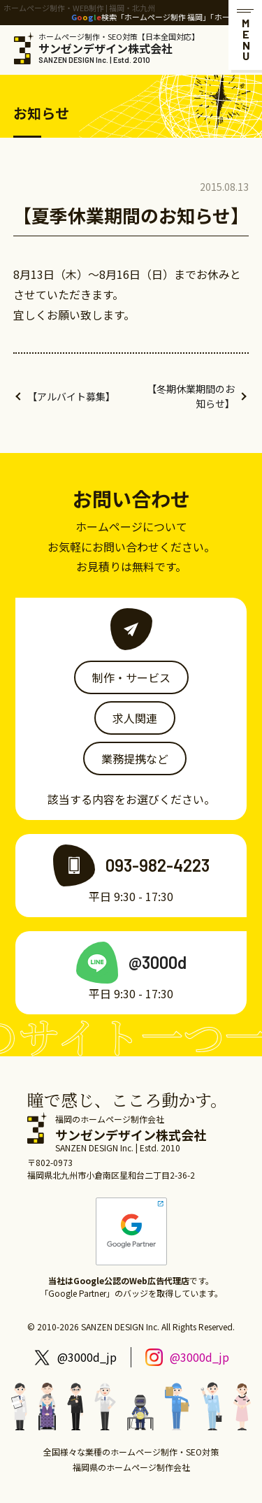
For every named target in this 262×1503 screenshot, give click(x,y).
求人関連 (134, 718)
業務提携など (134, 758)
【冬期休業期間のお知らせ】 (191, 396)
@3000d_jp (87, 1357)
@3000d (158, 962)
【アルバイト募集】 (71, 396)
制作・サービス (131, 677)
